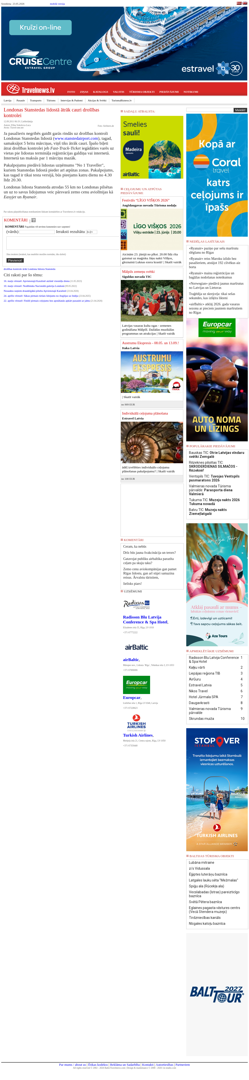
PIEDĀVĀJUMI (169, 91)
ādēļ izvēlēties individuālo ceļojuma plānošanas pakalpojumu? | (148, 469)
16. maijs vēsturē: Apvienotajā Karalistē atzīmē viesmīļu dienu (37, 284)
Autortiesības (164, 1064)
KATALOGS (100, 91)
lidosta (41, 272)
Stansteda (50, 272)
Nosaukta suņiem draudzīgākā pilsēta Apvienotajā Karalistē (35, 294)
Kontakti (148, 1064)
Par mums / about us (72, 1064)
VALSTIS (118, 91)
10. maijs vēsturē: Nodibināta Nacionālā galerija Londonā (34, 289)
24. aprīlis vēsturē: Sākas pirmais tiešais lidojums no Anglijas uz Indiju (41, 298)
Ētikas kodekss (98, 1064)
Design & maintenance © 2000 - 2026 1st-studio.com (151, 1068)
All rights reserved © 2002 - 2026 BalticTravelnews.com (99, 1068)
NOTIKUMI (191, 91)
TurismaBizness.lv (122, 100)
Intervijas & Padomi (72, 100)
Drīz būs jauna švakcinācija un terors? (149, 553)
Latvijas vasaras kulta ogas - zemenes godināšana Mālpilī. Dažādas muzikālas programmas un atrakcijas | (148, 329)
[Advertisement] (152, 508)
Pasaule (20, 100)
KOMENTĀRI (16, 220)
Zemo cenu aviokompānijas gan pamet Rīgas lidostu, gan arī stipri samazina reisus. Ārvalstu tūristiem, (149, 573)
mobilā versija (57, 3)
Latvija (7, 100)
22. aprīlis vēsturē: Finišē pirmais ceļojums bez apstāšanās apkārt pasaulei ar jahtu (47, 303)
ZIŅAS (84, 91)
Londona (32, 272)
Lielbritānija (27, 121)
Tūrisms (51, 100)
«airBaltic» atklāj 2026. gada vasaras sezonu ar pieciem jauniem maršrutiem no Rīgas (215, 308)
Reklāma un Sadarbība (125, 1064)
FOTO (71, 91)
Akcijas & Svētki (97, 100)
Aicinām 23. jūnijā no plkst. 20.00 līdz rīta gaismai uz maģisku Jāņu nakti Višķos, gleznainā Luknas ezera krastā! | (152, 258)
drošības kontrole (13, 272)
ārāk (24, 272)
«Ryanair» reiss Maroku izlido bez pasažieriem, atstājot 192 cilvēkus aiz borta (214, 263)
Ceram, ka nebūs (134, 546)
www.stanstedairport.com (76, 138)
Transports (36, 100)
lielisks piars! (132, 584)
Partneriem (182, 1064)
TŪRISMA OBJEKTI (142, 91)
